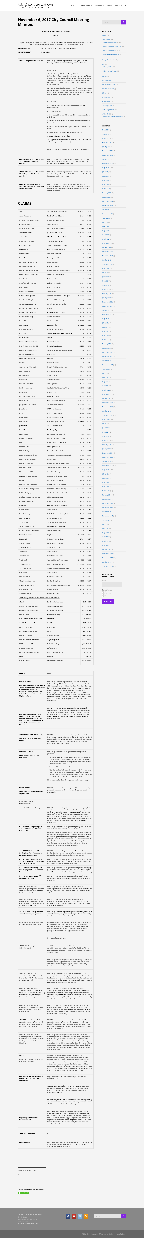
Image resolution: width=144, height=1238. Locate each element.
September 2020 (107, 415)
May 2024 (105, 231)
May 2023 (105, 281)
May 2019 (105, 482)
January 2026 (106, 147)
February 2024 (107, 243)
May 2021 (105, 382)
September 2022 (107, 314)
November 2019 (107, 457)
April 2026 (105, 134)
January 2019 (106, 499)
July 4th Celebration (108, 85)
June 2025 (105, 176)
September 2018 (107, 516)
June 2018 (105, 528)
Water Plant (106, 114)
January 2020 (106, 449)
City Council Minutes (109, 50)
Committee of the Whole (111, 55)
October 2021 (106, 361)
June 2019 (105, 478)
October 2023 (106, 260)
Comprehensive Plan (109, 60)
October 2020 (106, 411)
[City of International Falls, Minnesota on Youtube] (74, 1216)
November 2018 (107, 507)
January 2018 (106, 549)
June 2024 (105, 226)
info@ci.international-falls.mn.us (28, 1223)
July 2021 (105, 373)
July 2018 (105, 524)
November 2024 (107, 205)
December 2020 (107, 403)
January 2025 (106, 197)
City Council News (107, 594)
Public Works (106, 101)
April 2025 (105, 184)
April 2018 (105, 537)
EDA (103, 64)
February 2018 (107, 545)
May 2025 (105, 180)
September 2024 (107, 214)
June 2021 (105, 377)
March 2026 (106, 138)
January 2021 (106, 398)
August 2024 (106, 218)
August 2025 (106, 168)
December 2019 (107, 453)
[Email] (80, 1216)
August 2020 (106, 419)
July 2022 (105, 323)
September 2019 (107, 466)
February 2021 (107, 394)
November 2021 (107, 356)
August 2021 (106, 369)
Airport (104, 35)
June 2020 (105, 428)
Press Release (106, 97)
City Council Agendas (110, 42)
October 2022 (106, 310)
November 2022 (107, 306)
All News (105, 592)
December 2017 (107, 554)
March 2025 (106, 189)
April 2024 (105, 235)
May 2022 (105, 331)
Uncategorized (107, 105)
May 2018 (105, 533)
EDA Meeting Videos (110, 71)
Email (104, 580)
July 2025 (105, 172)
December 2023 (107, 252)
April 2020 (105, 436)
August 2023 (106, 268)
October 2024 (106, 210)
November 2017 (107, 558)
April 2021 (105, 386)
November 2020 (107, 407)
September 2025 (107, 163)
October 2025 (106, 159)
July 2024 (105, 222)
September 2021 (107, 365)
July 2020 (105, 424)
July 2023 (105, 273)
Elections (105, 76)
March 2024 (106, 239)
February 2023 (107, 293)
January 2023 (106, 298)
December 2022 (107, 302)
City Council (106, 39)
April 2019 (105, 486)
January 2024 (106, 247)
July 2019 (105, 474)
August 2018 (106, 520)
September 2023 (107, 264)
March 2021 (106, 390)
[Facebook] (68, 1216)
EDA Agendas (107, 67)
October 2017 (106, 562)
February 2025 (107, 193)
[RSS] (86, 1216)
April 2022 (105, 335)
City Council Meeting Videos (112, 46)
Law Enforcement (108, 89)
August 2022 (106, 319)
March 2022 (106, 340)
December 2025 (107, 151)
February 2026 (107, 142)
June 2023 (105, 277)
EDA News (105, 596)
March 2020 (106, 440)
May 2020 (105, 432)
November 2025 (107, 155)
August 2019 (106, 470)
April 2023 (105, 285)
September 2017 (107, 566)
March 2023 (106, 289)
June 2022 (105, 327)
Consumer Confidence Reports (113, 117)
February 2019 (107, 495)
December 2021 (107, 352)
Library (104, 93)
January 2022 (106, 348)
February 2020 (107, 445)
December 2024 (107, 201)
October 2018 (106, 512)
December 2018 (107, 503)
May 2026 (105, 130)
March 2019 (106, 491)
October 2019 (106, 461)
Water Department (108, 110)
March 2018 (106, 541)
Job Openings (106, 80)
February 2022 (107, 344)
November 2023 (107, 256)
